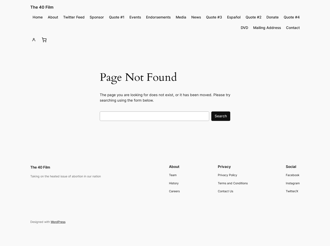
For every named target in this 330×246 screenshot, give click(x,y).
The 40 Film (41, 7)
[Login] (34, 40)
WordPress (58, 222)
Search (221, 116)
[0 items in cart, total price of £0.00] (44, 39)
